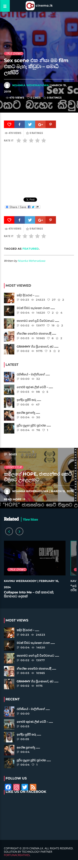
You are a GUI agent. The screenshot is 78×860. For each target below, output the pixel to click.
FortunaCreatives (17, 855)
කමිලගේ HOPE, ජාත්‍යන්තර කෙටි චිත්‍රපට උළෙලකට (38, 477)
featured (30, 248)
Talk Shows (13, 53)
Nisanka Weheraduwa (30, 85)
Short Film (13, 467)
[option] (34, 571)
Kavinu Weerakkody (20, 581)
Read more (15, 500)
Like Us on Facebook (26, 792)
